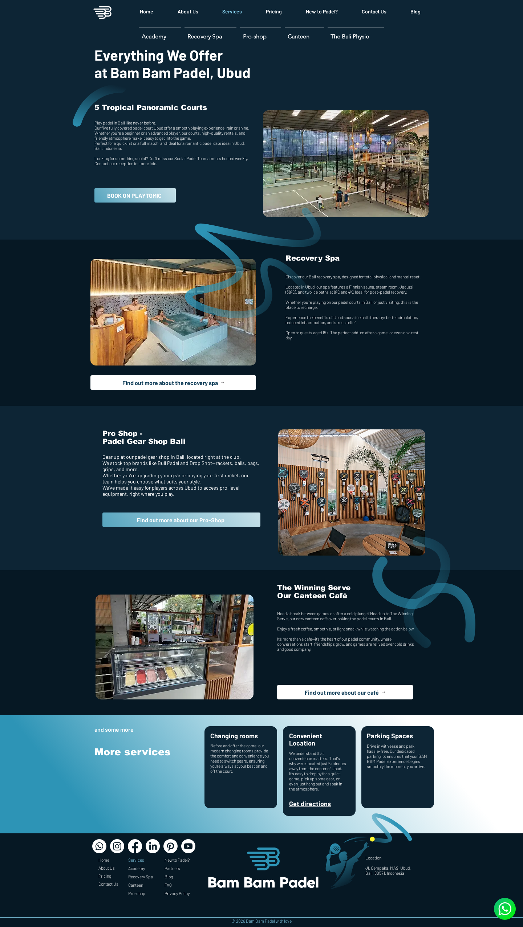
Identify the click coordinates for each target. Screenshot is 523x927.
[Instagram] (117, 846)
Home (103, 859)
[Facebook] (135, 846)
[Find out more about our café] (345, 692)
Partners (172, 868)
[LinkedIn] (153, 846)
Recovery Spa (140, 876)
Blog (169, 876)
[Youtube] (188, 846)
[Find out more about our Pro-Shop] (181, 519)
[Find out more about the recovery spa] (173, 382)
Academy (136, 868)
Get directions (310, 804)
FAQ (168, 884)
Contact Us (108, 883)
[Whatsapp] (99, 846)
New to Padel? (177, 859)
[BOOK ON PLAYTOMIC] (135, 195)
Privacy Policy (177, 893)
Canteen (135, 884)
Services (136, 859)
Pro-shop (136, 893)
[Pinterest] (170, 846)
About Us (106, 867)
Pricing (104, 875)
